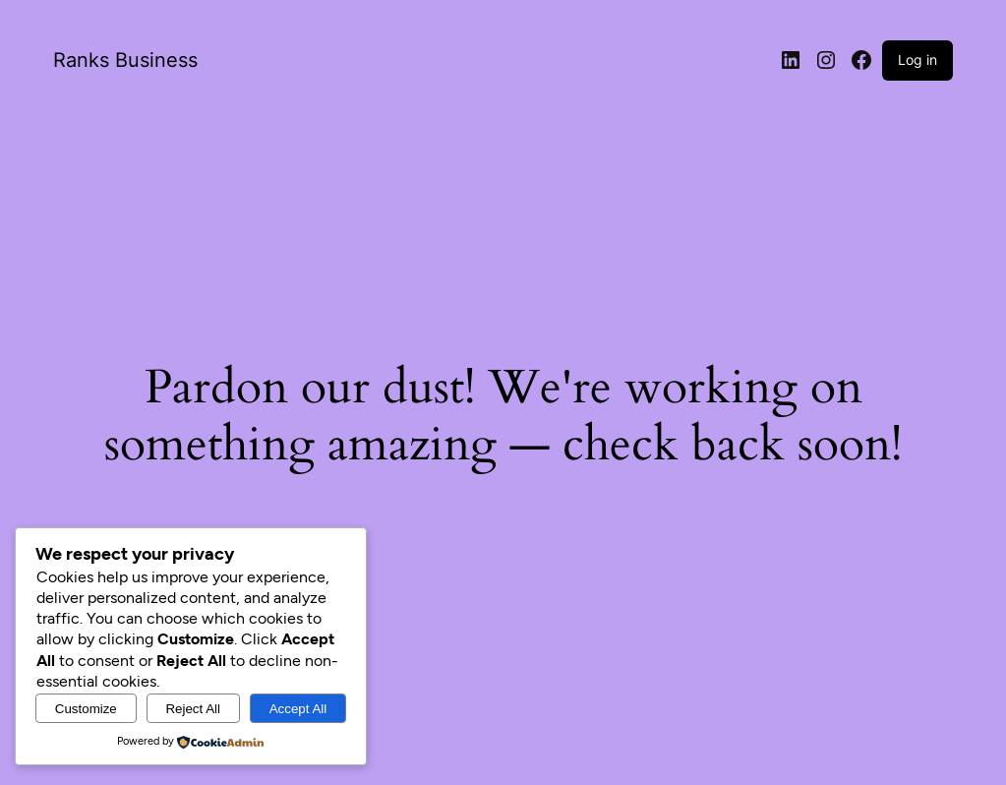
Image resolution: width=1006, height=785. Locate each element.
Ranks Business (125, 60)
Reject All (192, 708)
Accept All (298, 708)
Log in (917, 59)
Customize (86, 708)
